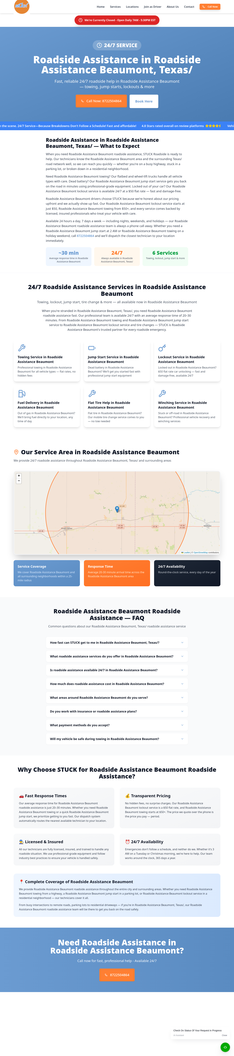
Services (115, 7)
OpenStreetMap (201, 554)
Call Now (210, 6)
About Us (173, 7)
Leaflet (185, 554)
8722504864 (85, 236)
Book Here (144, 101)
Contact (189, 7)
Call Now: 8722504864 (101, 101)
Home (101, 7)
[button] (117, 510)
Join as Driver (152, 7)
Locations (132, 7)
